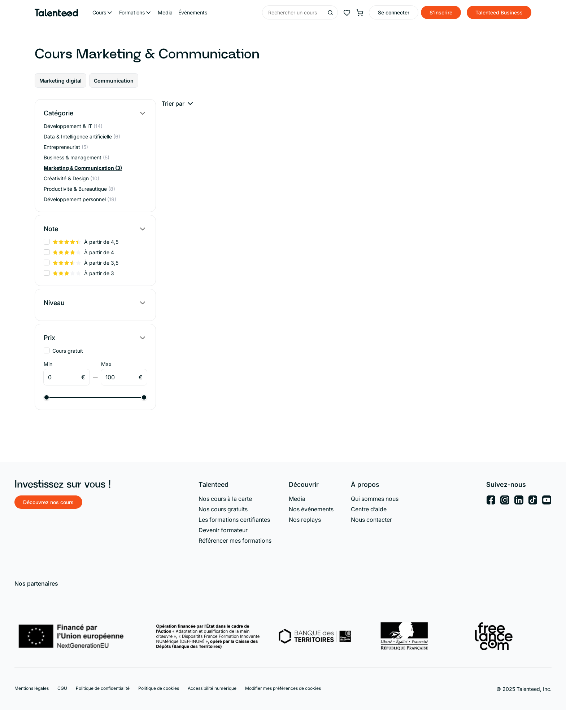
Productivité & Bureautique (79, 189)
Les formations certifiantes (234, 519)
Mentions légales (31, 688)
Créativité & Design (71, 178)
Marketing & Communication (83, 168)
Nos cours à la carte (225, 498)
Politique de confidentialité (103, 688)
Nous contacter (371, 519)
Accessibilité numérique (212, 688)
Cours (99, 12)
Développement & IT (73, 126)
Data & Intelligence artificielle (82, 136)
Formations (132, 12)
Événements (192, 12)
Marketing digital (60, 81)
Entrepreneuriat (66, 147)
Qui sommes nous (375, 498)
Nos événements (311, 509)
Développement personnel (80, 199)
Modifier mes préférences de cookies (283, 688)
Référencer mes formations (235, 540)
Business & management (76, 157)
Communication (114, 81)
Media (165, 12)
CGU (62, 688)
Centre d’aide (369, 509)
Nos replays (305, 519)
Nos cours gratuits (223, 509)
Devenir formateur (223, 530)
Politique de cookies (158, 688)
